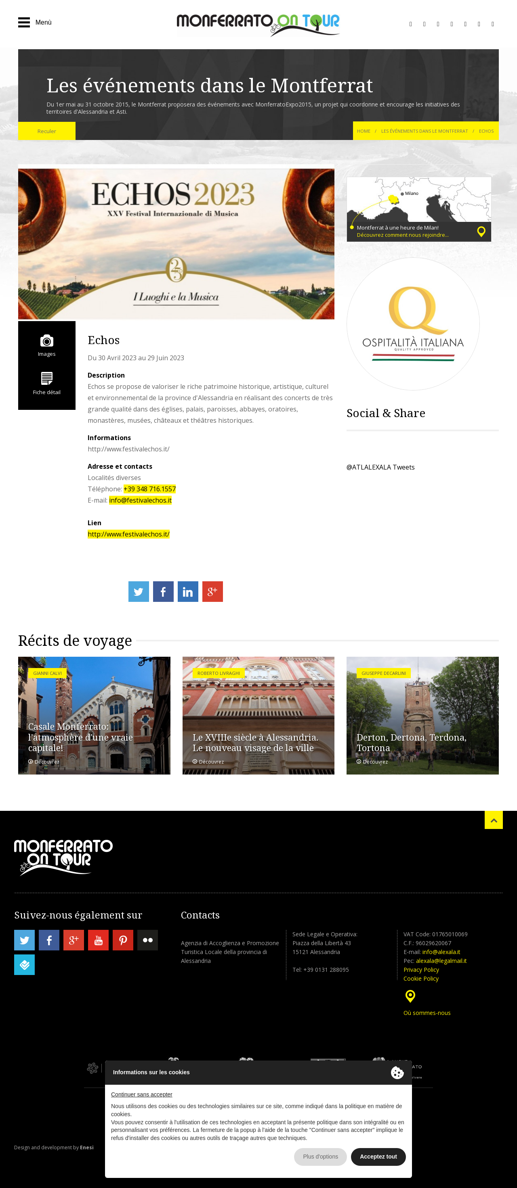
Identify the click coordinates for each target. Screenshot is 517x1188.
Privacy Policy (421, 969)
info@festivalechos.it (140, 500)
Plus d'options (320, 1156)
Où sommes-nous (427, 1013)
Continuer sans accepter (141, 1094)
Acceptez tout (378, 1156)
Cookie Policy (421, 978)
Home (363, 131)
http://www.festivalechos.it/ (129, 534)
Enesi (87, 1147)
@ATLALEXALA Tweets (381, 467)
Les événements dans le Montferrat (425, 131)
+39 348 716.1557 (150, 488)
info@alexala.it (441, 952)
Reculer (47, 131)
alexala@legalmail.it (441, 961)
